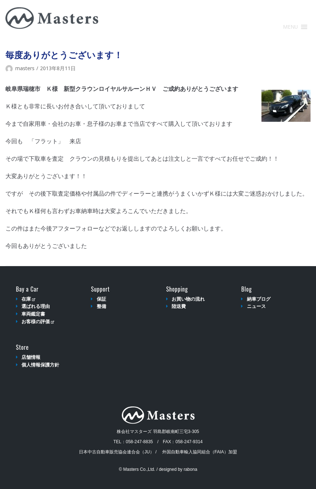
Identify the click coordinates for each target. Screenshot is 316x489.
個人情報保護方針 (40, 365)
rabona (190, 469)
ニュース (256, 306)
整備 (101, 306)
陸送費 (179, 306)
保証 (101, 299)
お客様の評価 (37, 321)
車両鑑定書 (33, 314)
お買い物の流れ (188, 299)
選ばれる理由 (35, 306)
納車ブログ (259, 299)
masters (25, 68)
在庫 (28, 299)
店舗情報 (30, 357)
